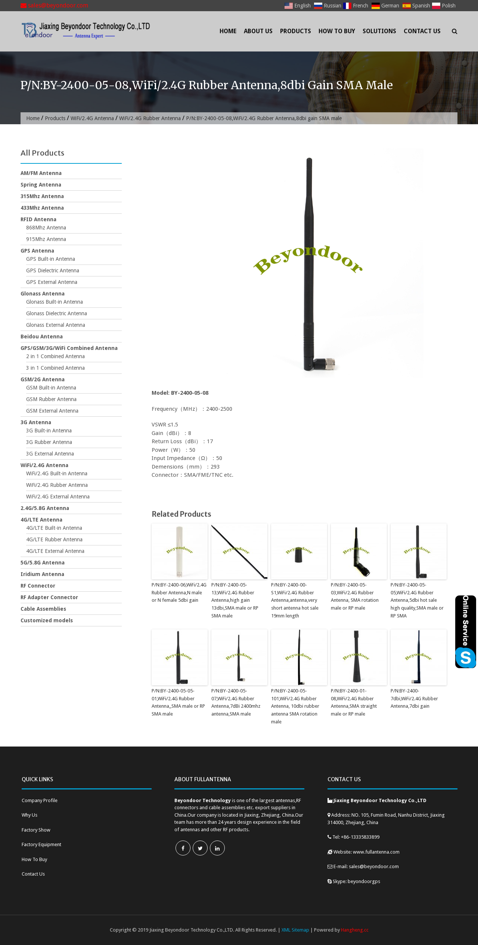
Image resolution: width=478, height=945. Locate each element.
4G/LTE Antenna (41, 520)
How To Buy (337, 31)
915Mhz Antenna (46, 239)
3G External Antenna (50, 454)
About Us (258, 31)
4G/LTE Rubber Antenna (54, 539)
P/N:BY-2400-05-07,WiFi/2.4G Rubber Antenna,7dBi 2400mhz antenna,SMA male (235, 702)
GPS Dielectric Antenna (52, 270)
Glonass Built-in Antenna (54, 302)
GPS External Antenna (51, 282)
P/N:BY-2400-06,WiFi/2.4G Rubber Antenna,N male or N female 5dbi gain (179, 592)
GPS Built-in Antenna (50, 259)
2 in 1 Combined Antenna (55, 356)
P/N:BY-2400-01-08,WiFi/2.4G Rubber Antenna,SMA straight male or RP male (354, 702)
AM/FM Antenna (41, 173)
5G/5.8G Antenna (43, 563)
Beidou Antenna (42, 336)
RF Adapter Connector (49, 597)
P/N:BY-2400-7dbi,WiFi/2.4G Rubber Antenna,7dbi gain (414, 698)
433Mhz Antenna (42, 208)
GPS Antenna (37, 251)
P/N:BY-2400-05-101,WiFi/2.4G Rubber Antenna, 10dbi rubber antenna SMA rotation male (295, 706)
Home (228, 31)
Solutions (379, 31)
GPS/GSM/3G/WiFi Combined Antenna (69, 348)
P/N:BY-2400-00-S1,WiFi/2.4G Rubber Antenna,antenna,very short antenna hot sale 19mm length (295, 600)
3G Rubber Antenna (49, 442)
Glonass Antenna (43, 294)
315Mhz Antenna (42, 196)
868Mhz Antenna (46, 228)
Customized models (47, 620)
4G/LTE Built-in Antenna (54, 528)
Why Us (29, 815)
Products (295, 31)
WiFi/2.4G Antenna (92, 118)
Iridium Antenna (42, 574)
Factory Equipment (41, 844)
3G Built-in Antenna (49, 431)
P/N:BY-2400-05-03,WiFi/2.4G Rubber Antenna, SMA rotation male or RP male (355, 596)
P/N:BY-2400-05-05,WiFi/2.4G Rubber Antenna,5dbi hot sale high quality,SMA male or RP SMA (417, 600)
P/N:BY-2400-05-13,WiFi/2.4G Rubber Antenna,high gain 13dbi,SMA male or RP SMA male (234, 600)
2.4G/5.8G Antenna (45, 508)
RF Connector (38, 586)
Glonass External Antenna (55, 325)
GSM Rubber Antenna (51, 399)
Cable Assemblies (43, 609)
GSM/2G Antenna (43, 379)
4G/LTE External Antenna (55, 551)
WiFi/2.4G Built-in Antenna (56, 473)
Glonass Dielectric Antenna (56, 313)
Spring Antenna (41, 185)
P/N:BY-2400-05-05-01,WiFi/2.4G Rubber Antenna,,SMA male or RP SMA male (178, 702)
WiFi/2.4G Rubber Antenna (150, 118)
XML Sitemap (295, 930)
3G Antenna (36, 422)
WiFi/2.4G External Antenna (58, 497)
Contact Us (422, 31)
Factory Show (36, 830)
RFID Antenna (38, 219)
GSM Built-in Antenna (51, 388)
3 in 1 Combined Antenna (55, 368)
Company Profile (40, 800)
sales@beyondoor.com (54, 5)
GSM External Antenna (52, 411)
